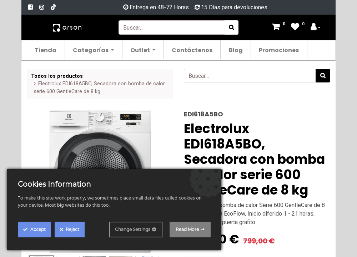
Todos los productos (57, 76)
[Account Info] (316, 27)
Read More (187, 229)
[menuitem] (46, 49)
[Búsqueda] (231, 27)
